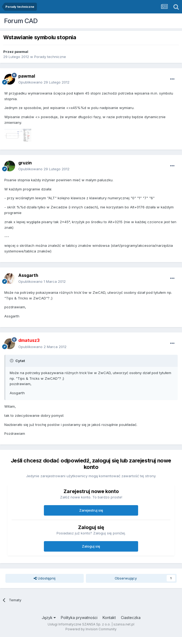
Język (49, 617)
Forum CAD (21, 21)
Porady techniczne (50, 57)
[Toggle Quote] (12, 361)
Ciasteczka (131, 617)
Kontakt (109, 617)
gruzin (25, 162)
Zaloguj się (91, 546)
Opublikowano (43, 82)
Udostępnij (44, 578)
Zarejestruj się (91, 510)
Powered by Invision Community (91, 629)
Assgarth (28, 275)
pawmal (21, 51)
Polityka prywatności (79, 617)
